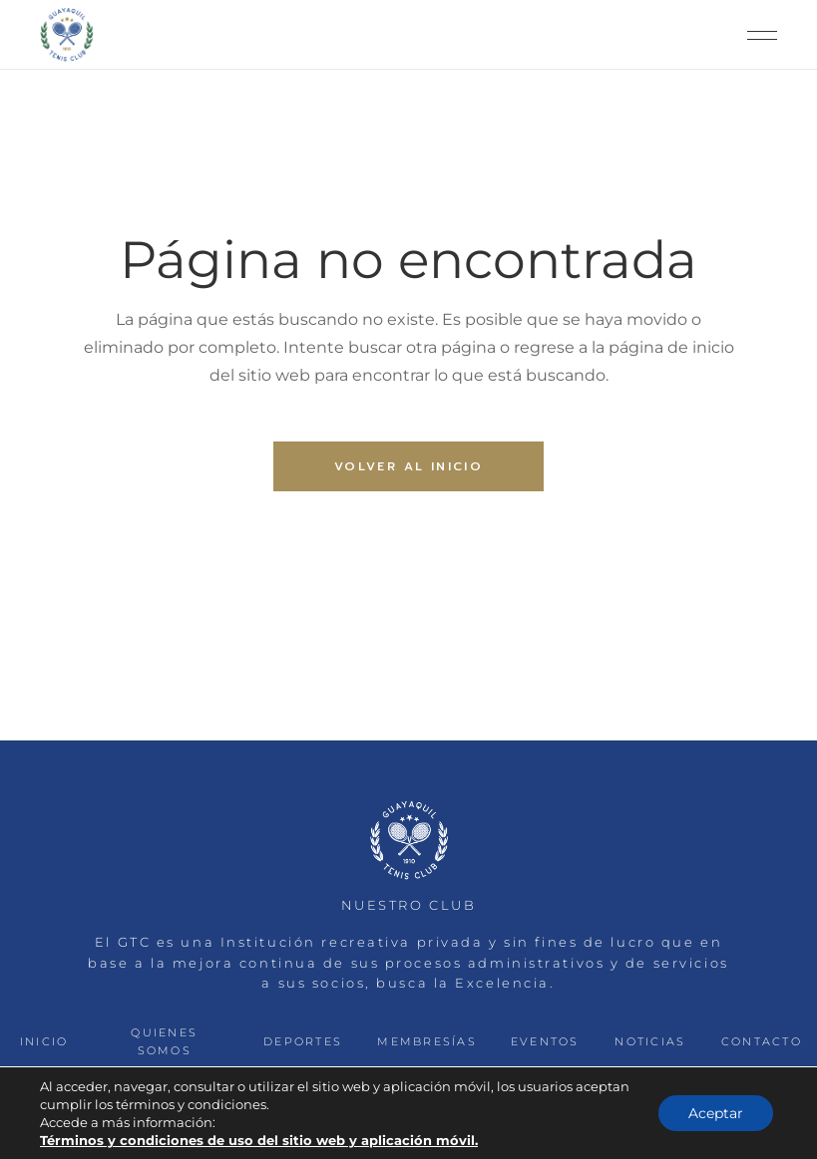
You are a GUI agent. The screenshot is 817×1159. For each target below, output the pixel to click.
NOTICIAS (649, 1041)
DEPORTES (302, 1041)
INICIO (44, 1041)
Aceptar (715, 1113)
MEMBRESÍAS (426, 1041)
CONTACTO (761, 1041)
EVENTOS (545, 1041)
